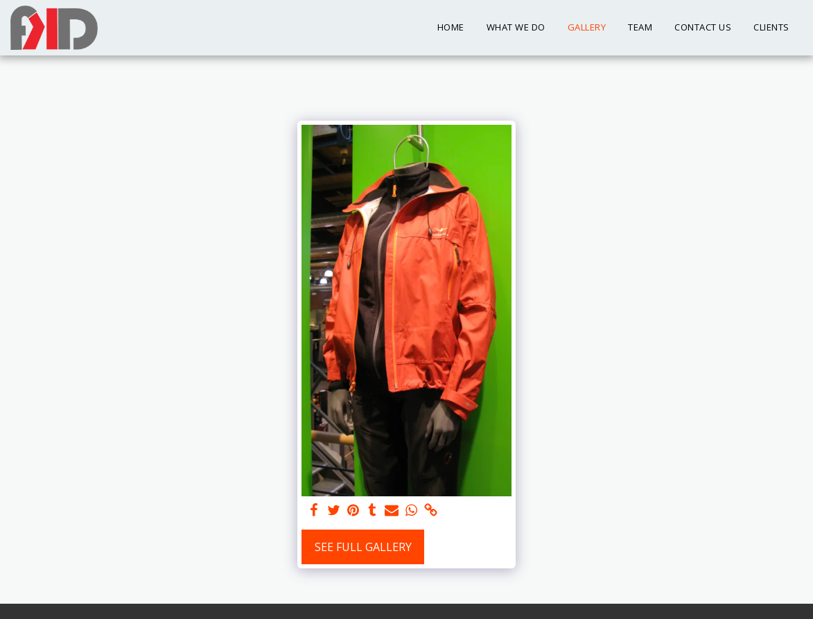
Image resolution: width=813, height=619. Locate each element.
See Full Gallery (363, 547)
